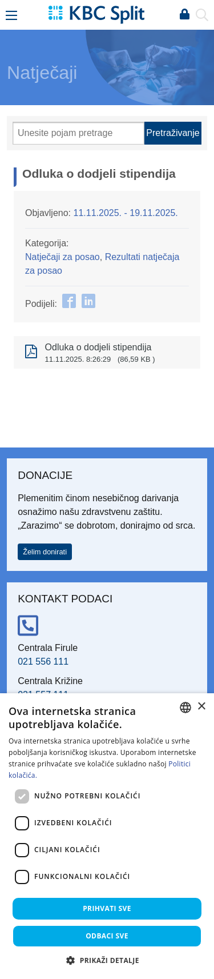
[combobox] (185, 707)
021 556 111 (43, 661)
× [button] (201, 706)
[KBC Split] (96, 14)
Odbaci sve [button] (107, 936)
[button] (107, 960)
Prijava (184, 15)
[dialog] (107, 836)
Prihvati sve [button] (107, 908)
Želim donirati (45, 552)
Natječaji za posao (62, 257)
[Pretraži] (78, 133)
